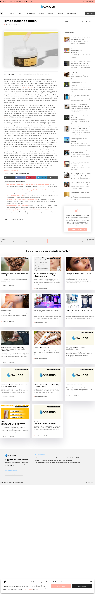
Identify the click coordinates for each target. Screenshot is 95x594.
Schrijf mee (79, 457)
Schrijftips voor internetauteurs (17, 205)
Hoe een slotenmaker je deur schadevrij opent (22, 199)
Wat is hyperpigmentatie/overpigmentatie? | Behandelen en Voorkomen (13, 423)
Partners (20, 13)
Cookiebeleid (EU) (72, 13)
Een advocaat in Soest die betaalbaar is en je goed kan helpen (28, 184)
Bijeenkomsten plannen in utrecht (80, 182)
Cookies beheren (81, 586)
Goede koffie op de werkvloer (79, 73)
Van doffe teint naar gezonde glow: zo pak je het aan (78, 274)
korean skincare (28, 87)
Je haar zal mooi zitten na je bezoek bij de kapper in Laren (46, 385)
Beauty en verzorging (13, 24)
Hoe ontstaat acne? (7, 310)
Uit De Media (31, 13)
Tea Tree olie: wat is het (15, 195)
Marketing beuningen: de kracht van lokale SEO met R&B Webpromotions (81, 50)
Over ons (41, 13)
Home (12, 13)
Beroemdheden (60, 457)
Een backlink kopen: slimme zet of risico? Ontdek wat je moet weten (53, 460)
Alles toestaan (61, 586)
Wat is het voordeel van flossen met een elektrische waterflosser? (79, 311)
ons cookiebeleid (29, 589)
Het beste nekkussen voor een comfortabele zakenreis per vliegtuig (79, 139)
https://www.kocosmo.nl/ (12, 170)
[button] (91, 582)
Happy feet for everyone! (74, 385)
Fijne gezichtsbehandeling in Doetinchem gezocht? (75, 348)
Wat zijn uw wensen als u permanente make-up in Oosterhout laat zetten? (46, 422)
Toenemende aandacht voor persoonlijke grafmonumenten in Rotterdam (80, 84)
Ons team (51, 13)
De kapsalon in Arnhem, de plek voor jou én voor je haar (14, 274)
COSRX (6, 117)
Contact (60, 13)
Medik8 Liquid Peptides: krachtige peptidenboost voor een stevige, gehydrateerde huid (45, 275)
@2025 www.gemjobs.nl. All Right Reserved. (11, 482)
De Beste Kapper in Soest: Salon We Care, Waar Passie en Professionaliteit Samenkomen (13, 349)
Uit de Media (70, 457)
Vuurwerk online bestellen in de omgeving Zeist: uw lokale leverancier (30, 190)
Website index (89, 482)
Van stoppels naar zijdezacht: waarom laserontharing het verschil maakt (46, 311)
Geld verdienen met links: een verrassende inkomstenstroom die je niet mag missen (57, 462)
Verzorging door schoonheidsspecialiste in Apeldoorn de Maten (14, 385)
